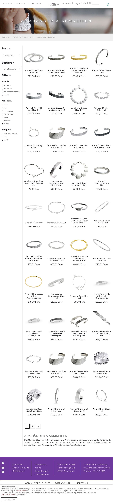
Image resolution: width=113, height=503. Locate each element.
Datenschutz (62, 483)
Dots (5, 108)
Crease (6, 105)
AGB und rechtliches (37, 483)
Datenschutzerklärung (9, 495)
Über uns (66, 3)
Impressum (81, 483)
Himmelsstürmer (9, 114)
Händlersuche (42, 474)
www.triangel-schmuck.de (97, 468)
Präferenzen (21, 491)
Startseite (6, 37)
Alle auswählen (9, 500)
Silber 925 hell (8, 88)
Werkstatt (21, 3)
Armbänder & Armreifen (46, 37)
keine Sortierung (10, 69)
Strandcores (7, 120)
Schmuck (7, 3)
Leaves (6, 117)
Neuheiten (17, 464)
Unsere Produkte (20, 468)
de (108, 3)
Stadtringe (36, 3)
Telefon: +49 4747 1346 (94, 471)
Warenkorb (40, 464)
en (108, 5)
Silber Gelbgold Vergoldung (12, 91)
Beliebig (6, 95)
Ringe (5, 137)
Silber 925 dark (8, 85)
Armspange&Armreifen (11, 133)
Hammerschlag (8, 111)
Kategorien (29, 37)
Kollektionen (18, 471)
